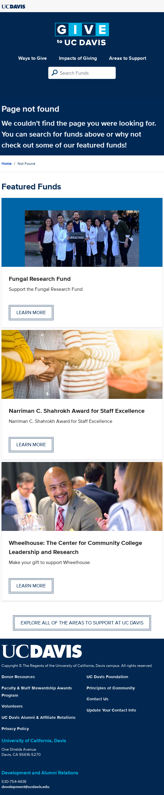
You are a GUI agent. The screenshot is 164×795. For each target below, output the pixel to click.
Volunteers (12, 706)
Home (7, 163)
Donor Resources (18, 677)
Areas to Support (127, 58)
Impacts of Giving (78, 58)
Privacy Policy (15, 728)
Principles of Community (111, 688)
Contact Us (97, 699)
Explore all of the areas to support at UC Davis (82, 622)
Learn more (31, 312)
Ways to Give (32, 58)
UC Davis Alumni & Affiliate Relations (39, 717)
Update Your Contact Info (111, 710)
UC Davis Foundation (107, 677)
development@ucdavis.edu (26, 787)
